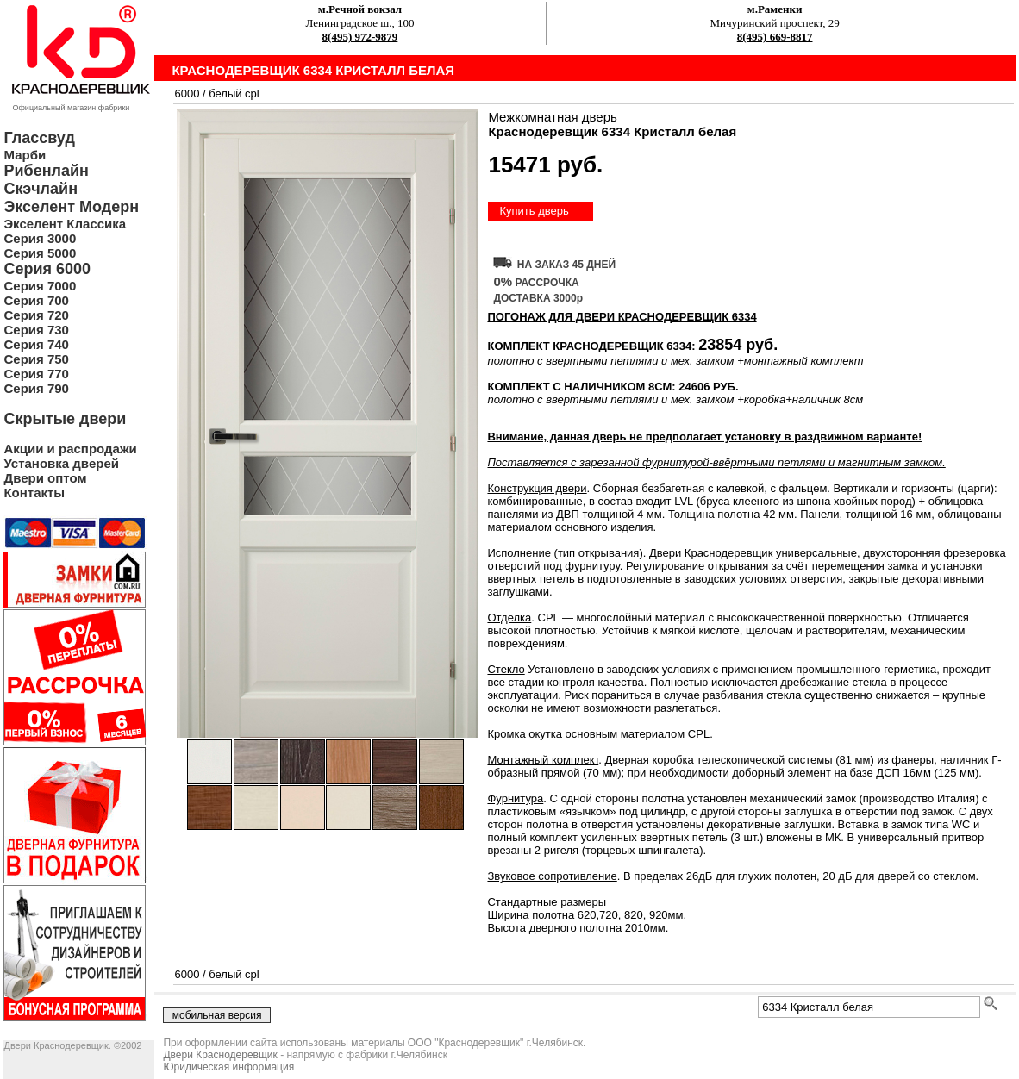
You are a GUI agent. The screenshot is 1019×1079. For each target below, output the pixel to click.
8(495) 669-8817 (775, 36)
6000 (186, 93)
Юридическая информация (228, 1067)
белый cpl (234, 93)
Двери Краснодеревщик (220, 1055)
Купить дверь (533, 210)
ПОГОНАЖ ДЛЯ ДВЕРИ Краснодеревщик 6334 (621, 316)
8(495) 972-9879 (360, 36)
